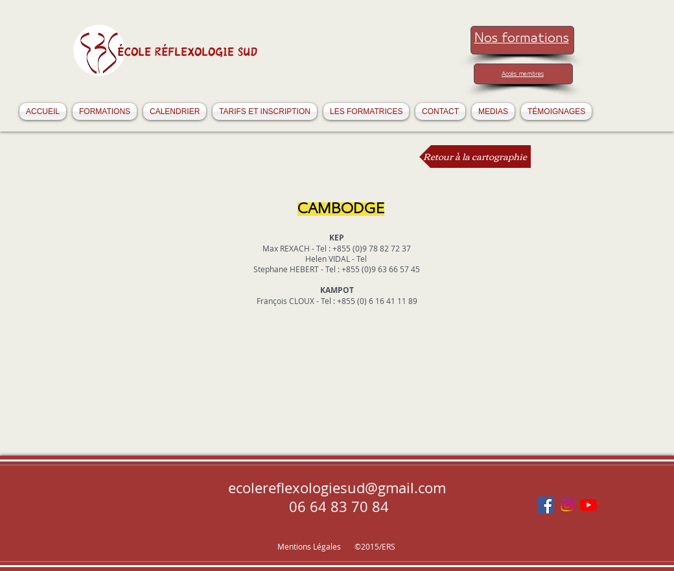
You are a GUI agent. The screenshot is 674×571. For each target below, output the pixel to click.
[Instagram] (567, 504)
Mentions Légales (310, 546)
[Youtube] (588, 504)
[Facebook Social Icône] (545, 504)
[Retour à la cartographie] (475, 156)
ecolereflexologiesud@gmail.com (337, 487)
